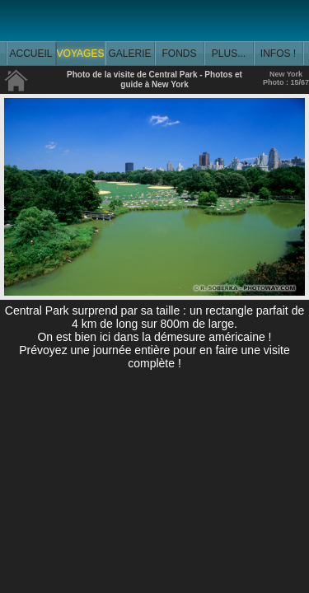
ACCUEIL (30, 53)
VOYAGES (81, 53)
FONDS (179, 53)
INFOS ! (278, 53)
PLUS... (229, 53)
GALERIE (129, 53)
